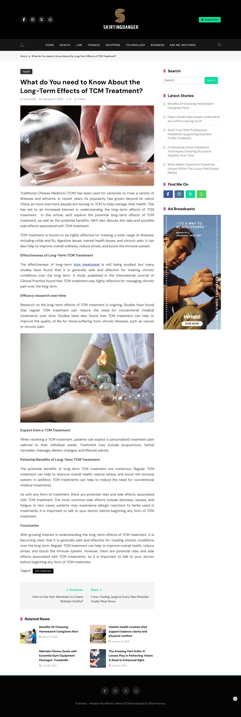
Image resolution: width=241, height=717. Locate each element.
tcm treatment (84, 268)
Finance (94, 45)
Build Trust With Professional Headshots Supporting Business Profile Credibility (196, 145)
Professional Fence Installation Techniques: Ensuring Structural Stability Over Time (196, 162)
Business (157, 45)
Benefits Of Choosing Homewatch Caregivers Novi (202, 619)
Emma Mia (30, 99)
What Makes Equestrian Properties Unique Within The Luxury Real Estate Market (194, 180)
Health (65, 45)
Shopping (113, 45)
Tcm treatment (43, 562)
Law (79, 45)
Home (50, 45)
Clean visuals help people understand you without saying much (195, 128)
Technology (135, 45)
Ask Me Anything (183, 45)
